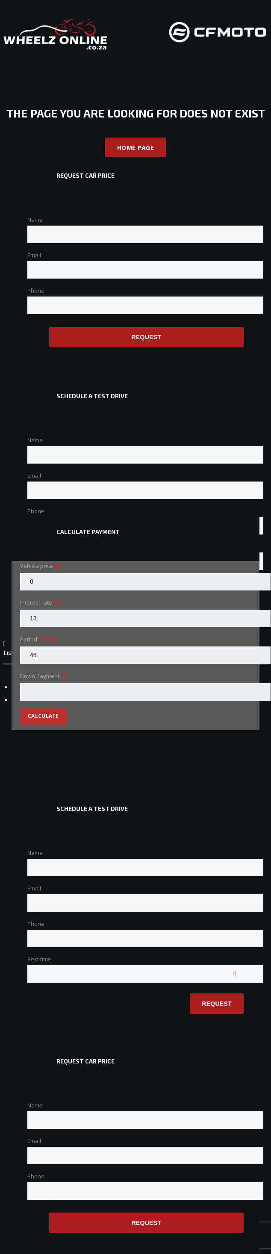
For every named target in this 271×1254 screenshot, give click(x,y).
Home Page (135, 148)
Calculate (43, 716)
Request (146, 337)
